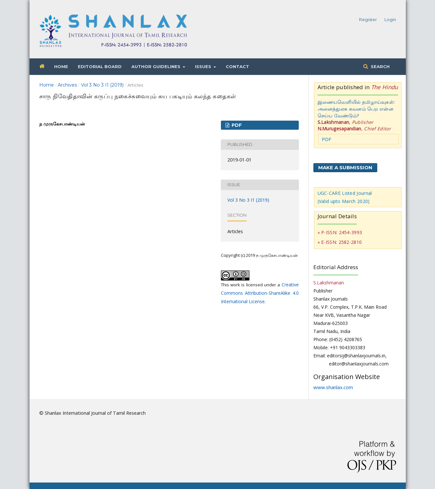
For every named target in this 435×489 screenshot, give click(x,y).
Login (390, 19)
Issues (203, 66)
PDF (236, 125)
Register (368, 19)
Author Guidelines (156, 66)
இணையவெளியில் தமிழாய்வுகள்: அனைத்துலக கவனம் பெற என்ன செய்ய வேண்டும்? (356, 109)
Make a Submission (345, 167)
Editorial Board (100, 66)
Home (61, 66)
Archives (67, 85)
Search (379, 66)
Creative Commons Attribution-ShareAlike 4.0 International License (260, 292)
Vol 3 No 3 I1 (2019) (102, 85)
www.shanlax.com (333, 387)
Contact (237, 66)
